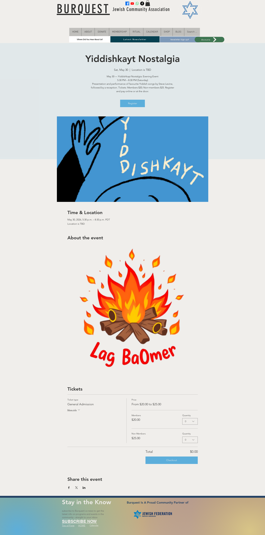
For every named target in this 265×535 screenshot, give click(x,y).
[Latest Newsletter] (135, 39)
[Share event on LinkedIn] (84, 487)
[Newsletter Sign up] (180, 39)
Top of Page (68, 525)
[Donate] (209, 39)
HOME (81, 525)
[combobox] (190, 421)
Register (132, 103)
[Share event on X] (76, 487)
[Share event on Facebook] (68, 487)
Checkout (171, 460)
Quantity (186, 415)
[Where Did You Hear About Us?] (89, 39)
